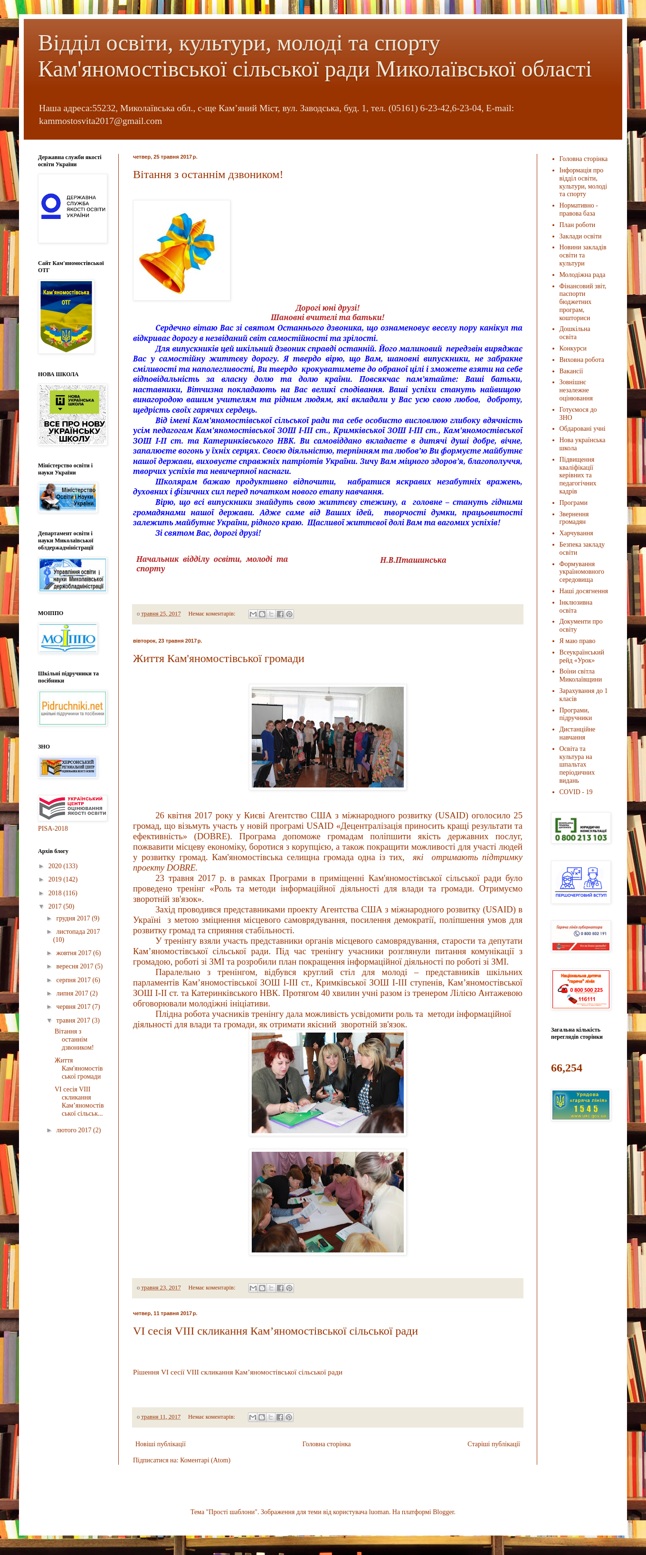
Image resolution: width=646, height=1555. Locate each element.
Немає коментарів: (212, 613)
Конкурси (573, 348)
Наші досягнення (584, 591)
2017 (56, 906)
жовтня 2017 (74, 953)
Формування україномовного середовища (582, 572)
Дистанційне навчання (578, 733)
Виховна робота (582, 359)
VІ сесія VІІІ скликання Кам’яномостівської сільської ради (275, 1331)
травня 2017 (74, 1020)
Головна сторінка (327, 1444)
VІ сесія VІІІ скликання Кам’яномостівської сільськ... (79, 1101)
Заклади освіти (581, 236)
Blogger (443, 1512)
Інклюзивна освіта (576, 606)
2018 (56, 893)
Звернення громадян (574, 518)
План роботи (578, 224)
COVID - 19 (576, 792)
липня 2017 (73, 993)
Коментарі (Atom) (205, 1460)
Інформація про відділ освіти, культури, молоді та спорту (584, 182)
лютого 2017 (74, 1130)
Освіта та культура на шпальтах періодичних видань (577, 764)
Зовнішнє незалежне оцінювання (576, 390)
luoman (379, 1512)
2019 (56, 879)
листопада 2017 (78, 931)
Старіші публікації (493, 1444)
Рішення (146, 1372)
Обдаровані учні (583, 428)
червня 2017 (74, 1006)
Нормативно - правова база (579, 209)
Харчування (576, 533)
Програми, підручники (576, 714)
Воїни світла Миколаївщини (581, 675)
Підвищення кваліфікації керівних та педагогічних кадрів (578, 475)
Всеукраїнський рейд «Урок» (582, 656)
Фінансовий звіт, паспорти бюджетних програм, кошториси (583, 302)
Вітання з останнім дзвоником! (208, 174)
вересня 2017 (75, 966)
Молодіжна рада (583, 274)
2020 (56, 866)
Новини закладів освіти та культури (583, 255)
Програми (574, 502)
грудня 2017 (74, 918)
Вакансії (571, 371)
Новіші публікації (160, 1444)
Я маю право (578, 641)
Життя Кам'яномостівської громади (218, 658)
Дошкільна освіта (575, 333)
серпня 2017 (74, 980)
